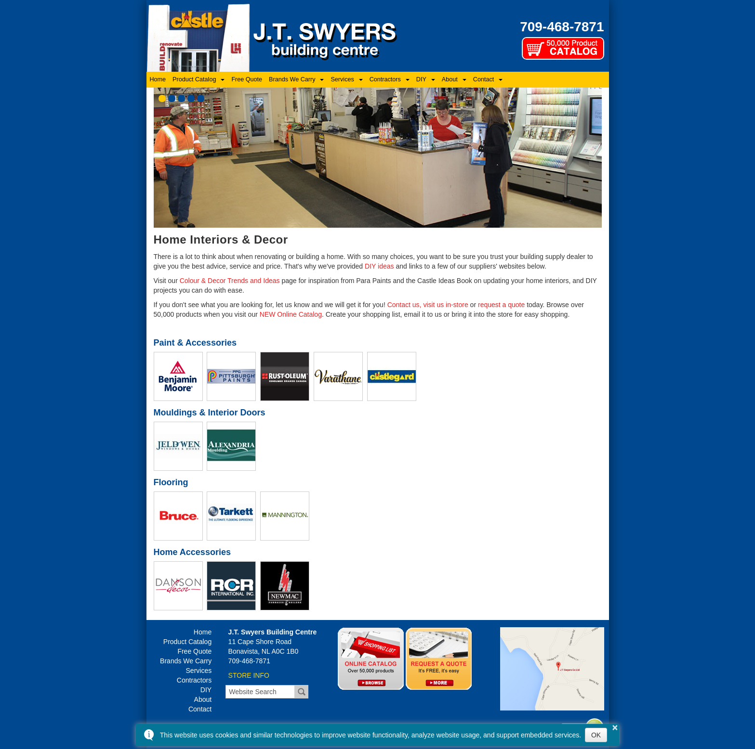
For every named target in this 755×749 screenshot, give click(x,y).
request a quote (501, 305)
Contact (483, 79)
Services (342, 79)
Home (158, 79)
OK (596, 735)
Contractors (385, 79)
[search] (260, 691)
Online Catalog (371, 658)
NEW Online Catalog (291, 314)
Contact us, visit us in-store (427, 305)
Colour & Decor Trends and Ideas (230, 280)
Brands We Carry (292, 79)
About (450, 79)
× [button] (615, 727)
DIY (421, 79)
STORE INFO (248, 675)
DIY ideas (379, 266)
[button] (162, 98)
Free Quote (246, 79)
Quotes (439, 658)
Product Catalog (194, 79)
